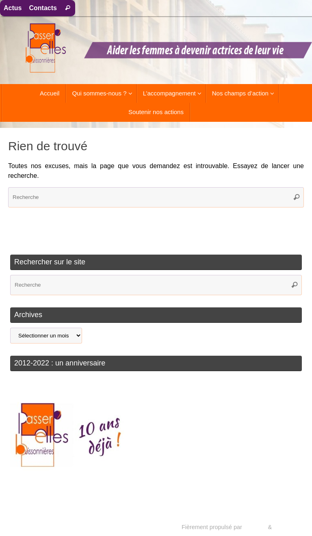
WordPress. (288, 527)
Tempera (254, 527)
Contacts (42, 7)
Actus (13, 7)
